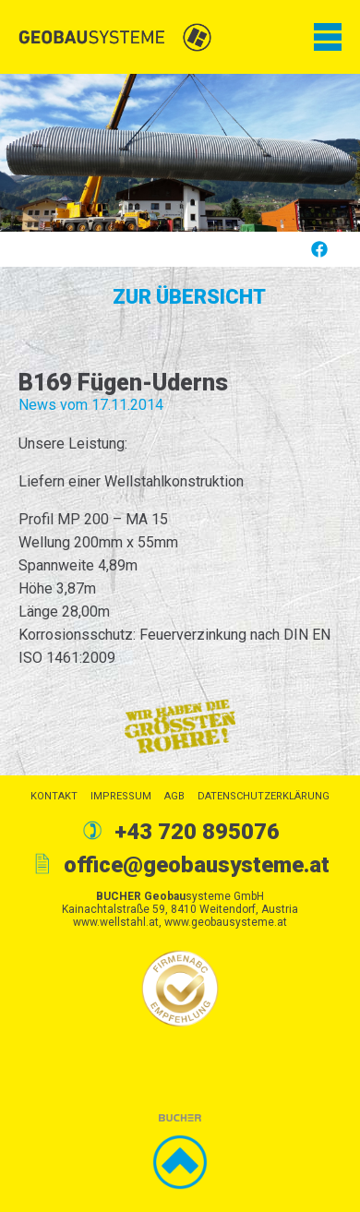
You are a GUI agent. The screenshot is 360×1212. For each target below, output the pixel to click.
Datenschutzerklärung (264, 796)
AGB (174, 796)
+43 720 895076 (197, 832)
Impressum (120, 796)
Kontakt (54, 796)
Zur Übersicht (189, 296)
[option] (180, 153)
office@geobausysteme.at (197, 865)
